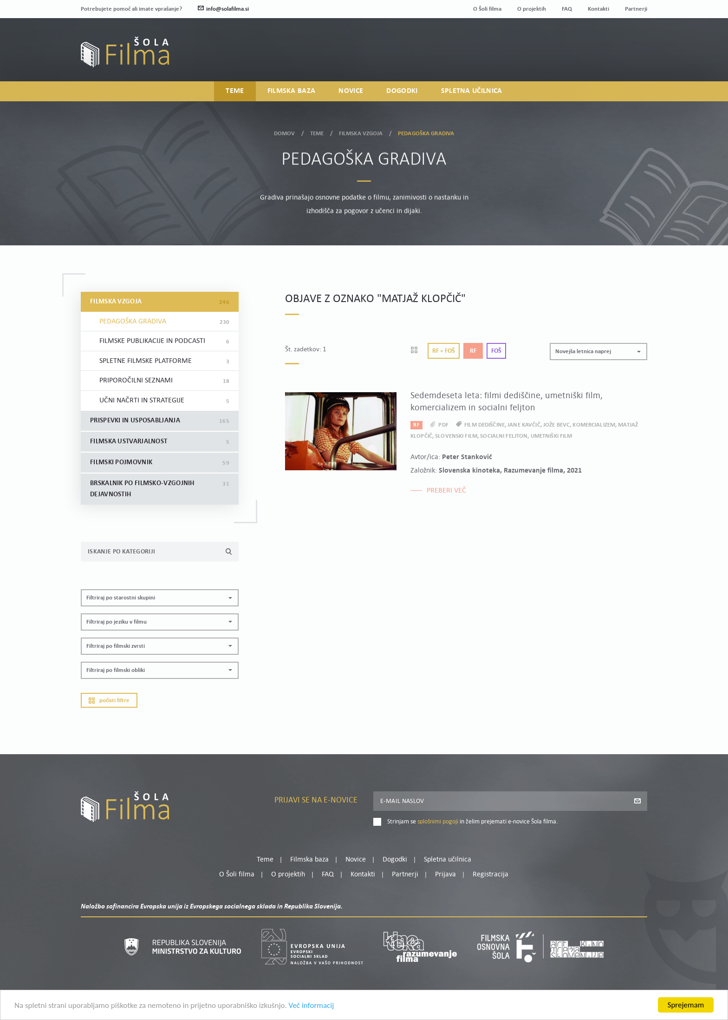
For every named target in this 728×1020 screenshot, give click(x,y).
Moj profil (599, 44)
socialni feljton (503, 436)
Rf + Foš (443, 351)
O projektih (531, 9)
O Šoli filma (487, 9)
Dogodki (401, 91)
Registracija (631, 56)
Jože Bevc (556, 425)
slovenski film (456, 436)
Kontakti (598, 9)
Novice (350, 91)
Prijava (589, 56)
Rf (473, 351)
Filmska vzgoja (361, 130)
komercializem (593, 425)
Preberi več (446, 490)
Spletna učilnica (471, 91)
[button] (160, 597)
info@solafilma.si (223, 9)
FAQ (567, 9)
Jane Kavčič (523, 425)
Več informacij (311, 1008)
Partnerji (636, 9)
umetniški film (551, 436)
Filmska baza (291, 91)
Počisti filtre (109, 701)
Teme (235, 91)
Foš (496, 351)
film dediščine (484, 425)
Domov (284, 130)
